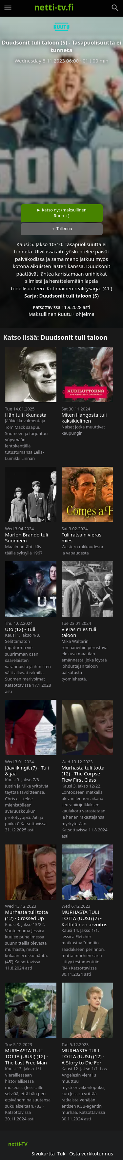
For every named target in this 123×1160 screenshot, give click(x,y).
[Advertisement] (61, 131)
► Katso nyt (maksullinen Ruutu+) (61, 213)
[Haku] (115, 8)
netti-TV (18, 1143)
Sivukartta (43, 1153)
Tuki (62, 1153)
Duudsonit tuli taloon (74, 337)
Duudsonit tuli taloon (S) (69, 295)
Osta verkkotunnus (91, 1153)
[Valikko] (8, 8)
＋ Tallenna (61, 228)
